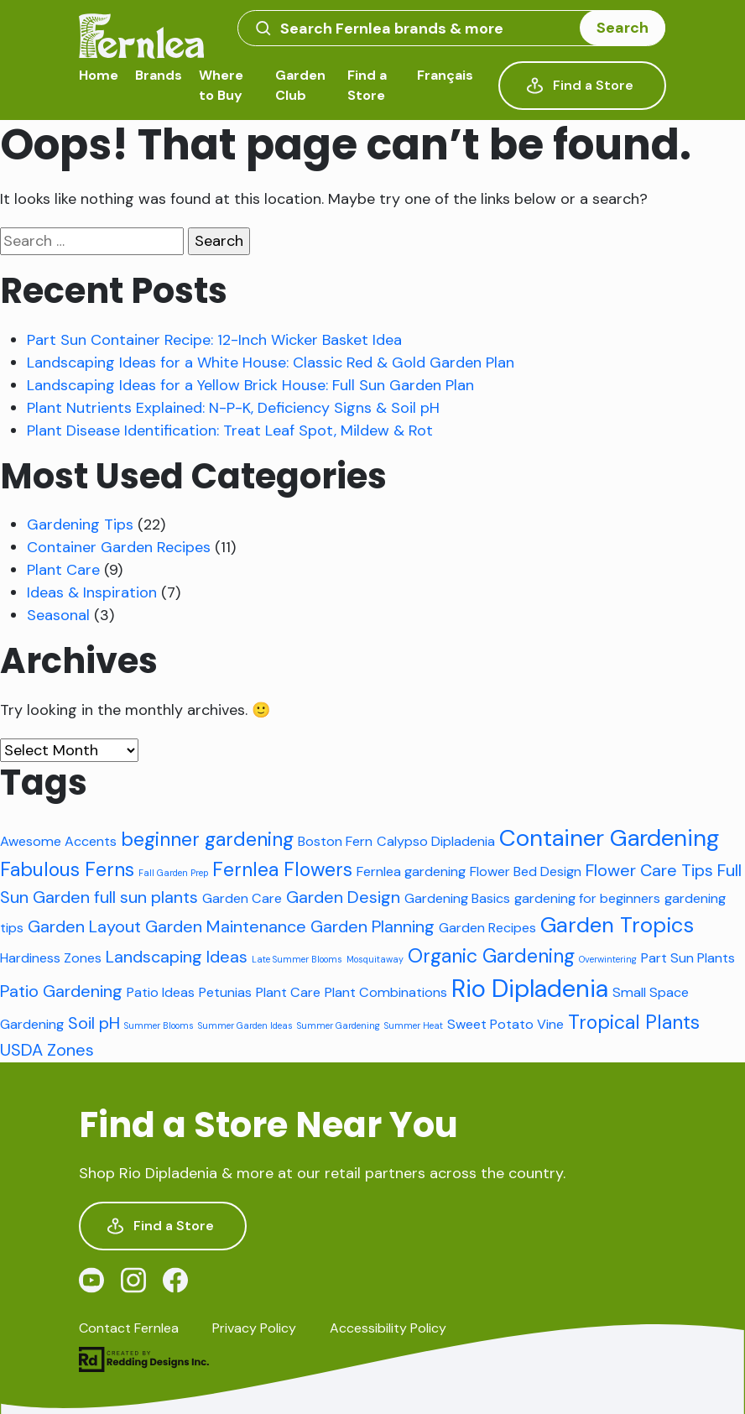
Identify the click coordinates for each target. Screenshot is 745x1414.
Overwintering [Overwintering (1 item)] (608, 959)
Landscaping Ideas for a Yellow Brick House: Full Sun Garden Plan (250, 385)
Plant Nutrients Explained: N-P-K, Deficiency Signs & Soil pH (233, 408)
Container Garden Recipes (119, 547)
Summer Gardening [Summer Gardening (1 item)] (338, 1025)
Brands (158, 75)
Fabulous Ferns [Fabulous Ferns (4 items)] (67, 869)
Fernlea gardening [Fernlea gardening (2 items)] (411, 871)
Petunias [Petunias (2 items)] (225, 992)
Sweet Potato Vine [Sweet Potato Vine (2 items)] (505, 1024)
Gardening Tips (80, 524)
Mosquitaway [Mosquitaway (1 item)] (375, 959)
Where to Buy (221, 85)
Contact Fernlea (129, 1328)
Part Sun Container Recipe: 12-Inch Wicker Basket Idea (214, 340)
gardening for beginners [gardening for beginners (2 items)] (587, 898)
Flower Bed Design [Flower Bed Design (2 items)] (525, 871)
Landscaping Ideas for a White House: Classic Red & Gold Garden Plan (270, 362)
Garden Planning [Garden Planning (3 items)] (372, 926)
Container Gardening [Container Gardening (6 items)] (609, 837)
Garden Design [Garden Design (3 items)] (343, 897)
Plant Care (63, 570)
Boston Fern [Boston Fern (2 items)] (335, 841)
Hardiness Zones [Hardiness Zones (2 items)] (51, 958)
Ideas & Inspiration (92, 592)
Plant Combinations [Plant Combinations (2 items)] (386, 992)
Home (98, 75)
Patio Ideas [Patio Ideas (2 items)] (161, 992)
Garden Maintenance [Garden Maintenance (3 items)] (225, 926)
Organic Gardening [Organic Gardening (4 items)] (491, 955)
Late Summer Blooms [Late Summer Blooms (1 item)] (297, 959)
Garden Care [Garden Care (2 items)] (242, 898)
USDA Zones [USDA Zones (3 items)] (47, 1050)
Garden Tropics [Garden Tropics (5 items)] (617, 925)
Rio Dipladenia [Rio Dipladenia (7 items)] (529, 988)
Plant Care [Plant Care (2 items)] (288, 992)
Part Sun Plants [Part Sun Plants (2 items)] (688, 958)
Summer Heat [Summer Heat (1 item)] (413, 1025)
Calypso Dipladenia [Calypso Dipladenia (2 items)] (436, 841)
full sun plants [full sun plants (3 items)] (146, 897)
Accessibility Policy (388, 1328)
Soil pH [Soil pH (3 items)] (94, 1023)
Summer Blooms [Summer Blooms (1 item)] (159, 1025)
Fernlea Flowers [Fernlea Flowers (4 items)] (282, 869)
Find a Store (367, 85)
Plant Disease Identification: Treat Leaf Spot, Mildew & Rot (230, 430)
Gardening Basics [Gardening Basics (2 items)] (457, 898)
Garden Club (300, 85)
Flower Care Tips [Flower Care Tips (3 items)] (649, 870)
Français (445, 75)
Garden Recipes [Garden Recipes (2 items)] (487, 928)
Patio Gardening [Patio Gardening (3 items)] (61, 991)
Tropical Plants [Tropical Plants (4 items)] (634, 1022)
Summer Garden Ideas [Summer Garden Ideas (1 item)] (245, 1025)
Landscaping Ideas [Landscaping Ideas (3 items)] (176, 957)
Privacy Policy (254, 1328)
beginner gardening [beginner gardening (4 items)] (207, 839)
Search (623, 28)
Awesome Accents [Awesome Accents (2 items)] (58, 841)
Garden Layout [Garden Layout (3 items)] (84, 926)
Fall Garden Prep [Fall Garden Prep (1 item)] (173, 873)
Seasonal (58, 615)
